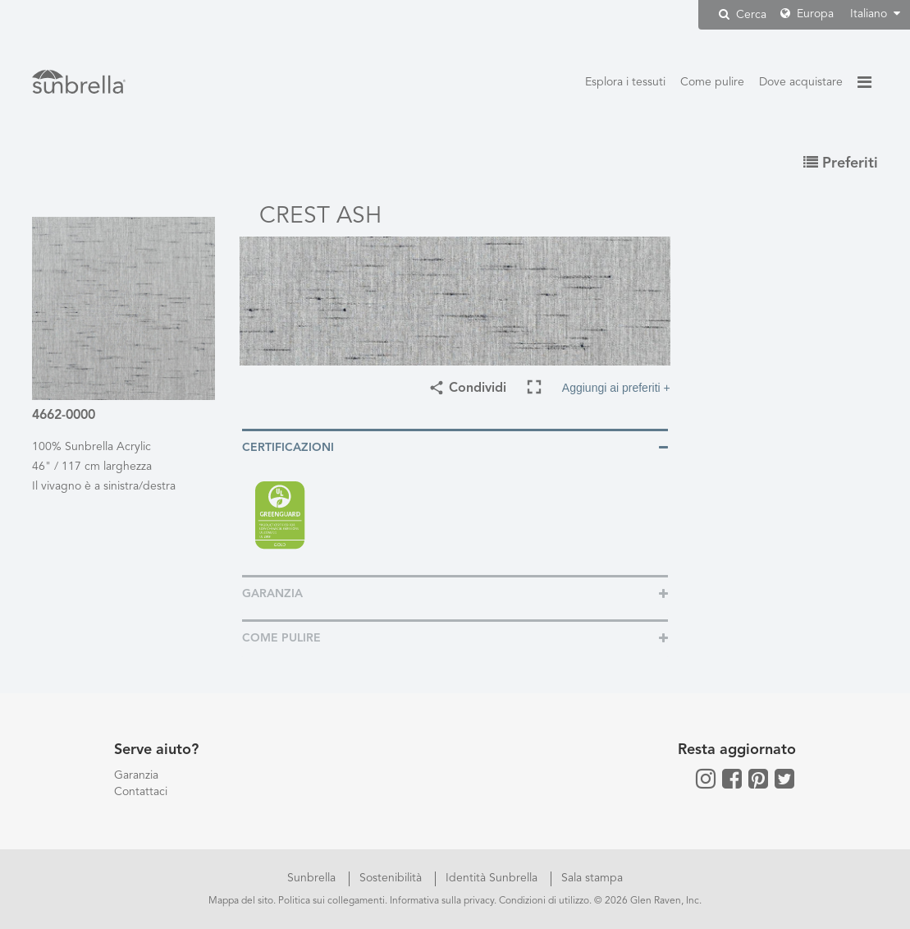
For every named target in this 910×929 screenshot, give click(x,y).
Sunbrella (313, 878)
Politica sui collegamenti (331, 901)
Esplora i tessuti (625, 82)
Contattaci (140, 792)
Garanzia (136, 775)
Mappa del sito (240, 901)
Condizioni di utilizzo (544, 901)
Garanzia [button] (272, 594)
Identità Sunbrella (493, 878)
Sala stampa (592, 878)
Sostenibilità (392, 878)
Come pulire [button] (281, 638)
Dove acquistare (801, 82)
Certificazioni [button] (288, 447)
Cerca (742, 14)
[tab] (455, 446)
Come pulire (712, 82)
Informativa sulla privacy (442, 901)
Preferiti (840, 163)
